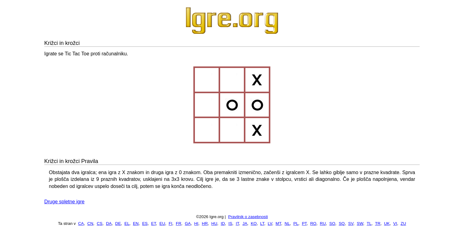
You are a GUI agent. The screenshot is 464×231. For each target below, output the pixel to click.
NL (287, 223)
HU (214, 223)
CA (81, 223)
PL (295, 223)
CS (100, 223)
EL (126, 223)
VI (395, 223)
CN (90, 223)
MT (278, 223)
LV (270, 223)
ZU (403, 223)
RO (313, 223)
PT (304, 223)
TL (369, 223)
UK (387, 223)
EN (136, 223)
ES (145, 223)
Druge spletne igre (64, 201)
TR (378, 223)
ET (153, 223)
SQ (342, 223)
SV (350, 223)
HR (205, 223)
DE (118, 223)
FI (170, 223)
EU (162, 223)
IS (230, 223)
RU (323, 223)
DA (109, 223)
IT (237, 223)
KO (253, 223)
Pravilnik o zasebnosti (248, 216)
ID (223, 223)
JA (244, 223)
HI (196, 223)
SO (332, 223)
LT (262, 223)
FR (178, 223)
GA (188, 223)
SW (360, 223)
